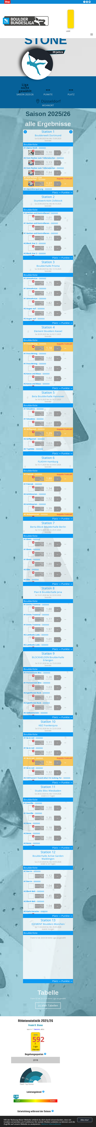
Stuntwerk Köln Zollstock (48, 200)
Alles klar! (84, 1120)
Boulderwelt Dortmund (48, 135)
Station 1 (48, 131)
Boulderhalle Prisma (48, 265)
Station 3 (48, 262)
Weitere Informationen (51, 1124)
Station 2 (48, 197)
